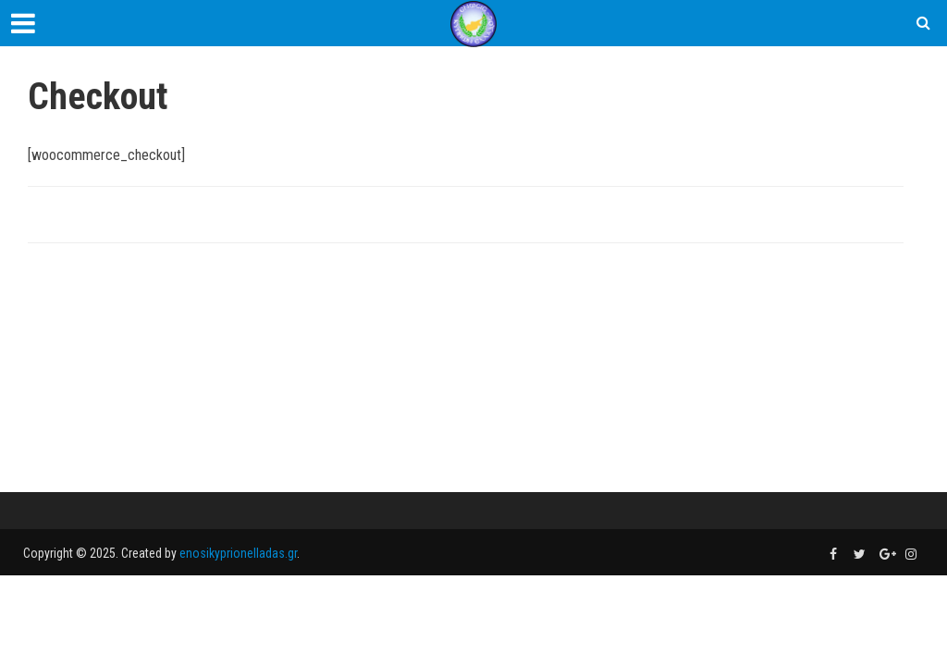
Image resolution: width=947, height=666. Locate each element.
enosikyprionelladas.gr (238, 553)
